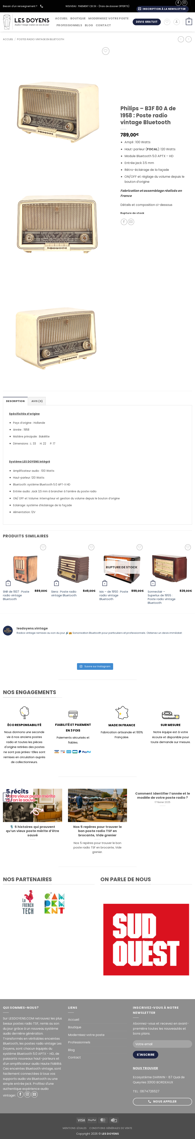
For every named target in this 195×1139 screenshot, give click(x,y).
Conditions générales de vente (110, 1128)
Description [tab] (15, 401)
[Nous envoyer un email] (34, 1094)
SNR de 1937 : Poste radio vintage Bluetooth (16, 595)
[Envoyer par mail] (131, 222)
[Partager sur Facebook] (124, 222)
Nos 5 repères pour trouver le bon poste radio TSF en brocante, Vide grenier (97, 831)
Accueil (61, 18)
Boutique (78, 18)
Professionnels (69, 25)
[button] (162, 9)
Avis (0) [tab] (37, 401)
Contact (103, 25)
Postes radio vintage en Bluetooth (40, 39)
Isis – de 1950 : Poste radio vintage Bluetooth (113, 595)
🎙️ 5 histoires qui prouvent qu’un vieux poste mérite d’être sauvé (32, 831)
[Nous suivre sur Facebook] (178, 3)
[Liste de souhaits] (167, 22)
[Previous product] (188, 39)
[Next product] (181, 39)
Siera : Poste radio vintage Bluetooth (64, 593)
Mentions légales (75, 1128)
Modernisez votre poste (108, 18)
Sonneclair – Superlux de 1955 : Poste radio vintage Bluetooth (161, 597)
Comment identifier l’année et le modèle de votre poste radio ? (162, 795)
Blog (89, 25)
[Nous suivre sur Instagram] (184, 3)
